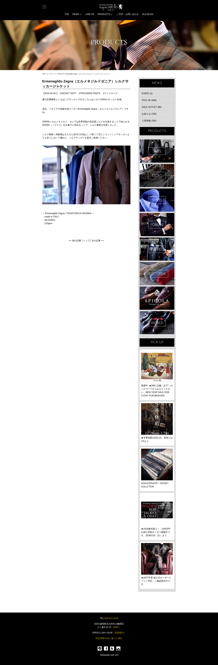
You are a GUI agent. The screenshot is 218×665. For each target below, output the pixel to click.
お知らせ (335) (149, 114)
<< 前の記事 (75, 240)
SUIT (157, 151)
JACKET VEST (68, 93)
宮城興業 (157, 322)
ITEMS (157, 273)
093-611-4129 (111, 618)
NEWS (76, 14)
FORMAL (157, 224)
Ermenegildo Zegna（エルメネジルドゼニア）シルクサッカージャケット (88, 74)
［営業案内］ (119, 633)
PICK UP (61, 74)
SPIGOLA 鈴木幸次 (157, 298)
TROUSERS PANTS (90, 93)
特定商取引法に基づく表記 (109, 638)
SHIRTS (157, 200)
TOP (67, 14)
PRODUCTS (105, 14)
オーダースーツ (51, 74)
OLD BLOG (147, 14)
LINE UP (90, 14)
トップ (86, 240)
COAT (157, 175)
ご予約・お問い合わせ (128, 14)
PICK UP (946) (149, 100)
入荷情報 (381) (149, 120)
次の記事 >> (98, 240)
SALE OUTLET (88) (151, 107)
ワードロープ (111, 93)
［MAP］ (116, 627)
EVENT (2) (147, 93)
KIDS (157, 249)
